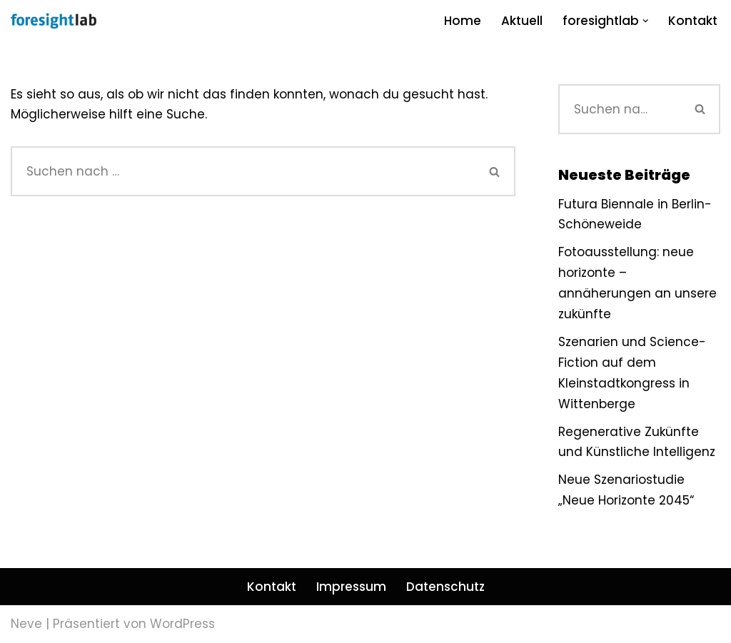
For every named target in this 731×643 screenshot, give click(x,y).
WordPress (182, 623)
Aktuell (522, 20)
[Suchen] (243, 171)
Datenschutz (445, 586)
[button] (645, 21)
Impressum (351, 586)
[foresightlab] (53, 21)
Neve (26, 623)
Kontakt (692, 20)
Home (462, 20)
